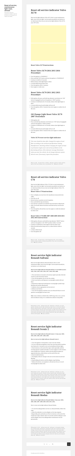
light (32, 164)
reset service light (56, 308)
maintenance (42, 428)
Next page (69, 444)
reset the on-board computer (37, 431)
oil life (34, 164)
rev (52, 309)
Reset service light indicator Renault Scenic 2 (46, 328)
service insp (57, 375)
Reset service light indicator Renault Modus (46, 394)
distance (32, 241)
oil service (59, 307)
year (34, 379)
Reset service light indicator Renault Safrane (46, 256)
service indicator (59, 309)
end (38, 373)
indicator (44, 241)
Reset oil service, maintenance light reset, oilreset (10, 8)
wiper (32, 379)
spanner (41, 378)
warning (57, 378)
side (55, 312)
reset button (44, 308)
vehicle (32, 313)
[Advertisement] (48, 34)
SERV (54, 309)
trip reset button (60, 241)
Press (37, 164)
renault (36, 430)
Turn (52, 164)
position (49, 241)
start (44, 164)
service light (42, 311)
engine (59, 162)
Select (57, 431)
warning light (37, 313)
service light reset (60, 311)
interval (40, 307)
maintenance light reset (50, 307)
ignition (63, 162)
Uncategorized (50, 239)
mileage (32, 430)
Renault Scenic (40, 374)
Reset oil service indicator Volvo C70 (48, 178)
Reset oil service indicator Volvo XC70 (48, 11)
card (62, 371)
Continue (56, 162)
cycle (32, 373)
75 (53, 443)
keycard (52, 373)
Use (63, 312)
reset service (49, 308)
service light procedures (51, 311)
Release (40, 164)
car (58, 239)
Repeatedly (47, 430)
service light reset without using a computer (40, 312)
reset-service (42, 162)
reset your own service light (45, 309)
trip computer (62, 433)
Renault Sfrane (38, 308)
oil (55, 307)
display (60, 239)
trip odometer (48, 164)
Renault (53, 305)
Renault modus (41, 430)
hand (63, 305)
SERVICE (60, 431)
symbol (60, 312)
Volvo (48, 162)
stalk (45, 378)
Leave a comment (59, 164)
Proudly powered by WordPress (37, 453)
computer (59, 427)
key (47, 241)
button (52, 162)
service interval (36, 311)
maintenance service (60, 428)
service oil (52, 312)
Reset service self (45, 305)
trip (58, 433)
